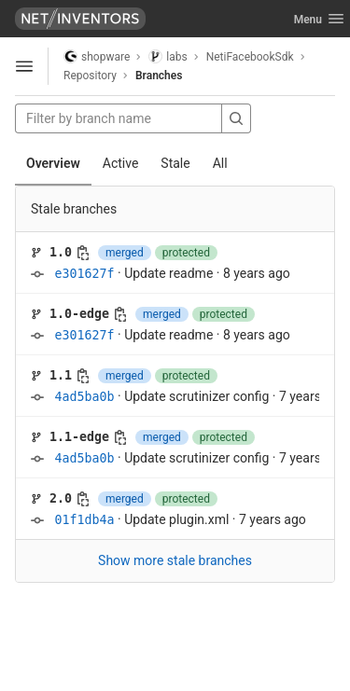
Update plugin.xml (176, 519)
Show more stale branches (175, 560)
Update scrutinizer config (196, 396)
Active (121, 163)
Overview (53, 163)
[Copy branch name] (83, 253)
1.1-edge (79, 437)
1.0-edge (79, 314)
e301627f (84, 274)
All (220, 163)
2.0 (60, 498)
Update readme (168, 273)
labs (167, 56)
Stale (175, 163)
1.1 (60, 375)
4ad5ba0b (84, 397)
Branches (158, 75)
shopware (96, 56)
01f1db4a (84, 520)
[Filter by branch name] (118, 118)
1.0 (60, 252)
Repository (90, 75)
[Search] (236, 118)
